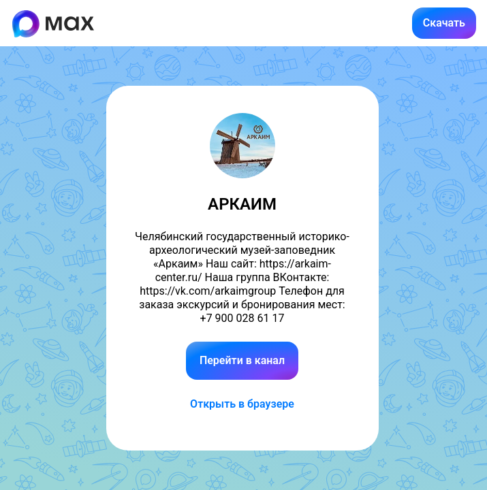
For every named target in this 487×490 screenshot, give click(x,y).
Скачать (444, 22)
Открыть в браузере (242, 403)
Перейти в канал (242, 360)
